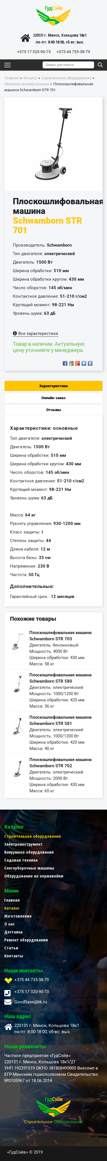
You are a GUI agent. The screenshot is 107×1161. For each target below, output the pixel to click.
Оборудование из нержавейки (33, 876)
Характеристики (53, 386)
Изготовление (18, 916)
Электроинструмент (23, 844)
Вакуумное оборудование (29, 852)
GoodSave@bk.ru (30, 1001)
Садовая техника (21, 860)
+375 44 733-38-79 (73, 51)
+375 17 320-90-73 (34, 51)
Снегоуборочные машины (29, 868)
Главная (12, 900)
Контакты (13, 955)
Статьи (11, 948)
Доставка (13, 932)
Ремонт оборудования (26, 940)
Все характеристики (35, 333)
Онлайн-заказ (53, 398)
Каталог (12, 908)
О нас (9, 924)
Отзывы (53, 410)
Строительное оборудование (32, 836)
